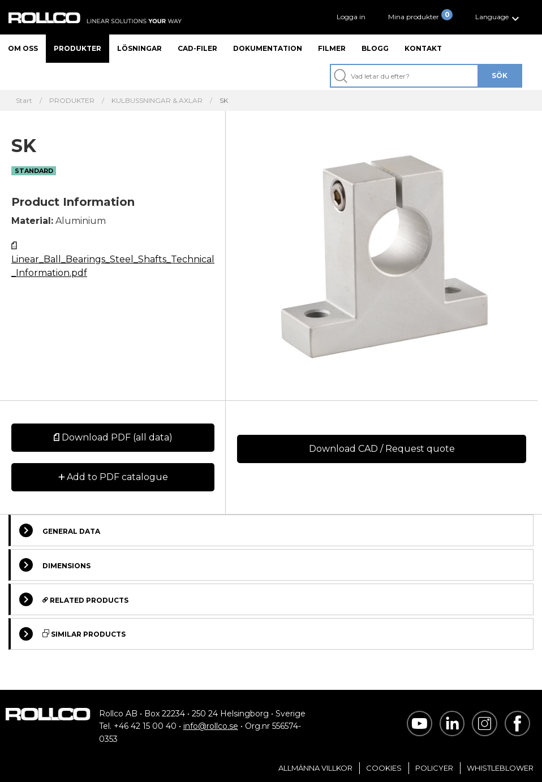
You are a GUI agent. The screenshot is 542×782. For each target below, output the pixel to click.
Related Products (73, 599)
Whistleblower (500, 767)
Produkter (77, 48)
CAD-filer (197, 48)
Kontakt (423, 48)
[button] (499, 17)
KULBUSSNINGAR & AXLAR (157, 100)
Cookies (384, 767)
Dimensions (55, 565)
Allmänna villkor (315, 767)
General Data (59, 530)
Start (24, 100)
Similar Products (72, 634)
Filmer (332, 48)
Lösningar (139, 48)
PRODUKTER (71, 100)
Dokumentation (267, 48)
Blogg (375, 48)
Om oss (23, 48)
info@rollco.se (210, 726)
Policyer (434, 767)
